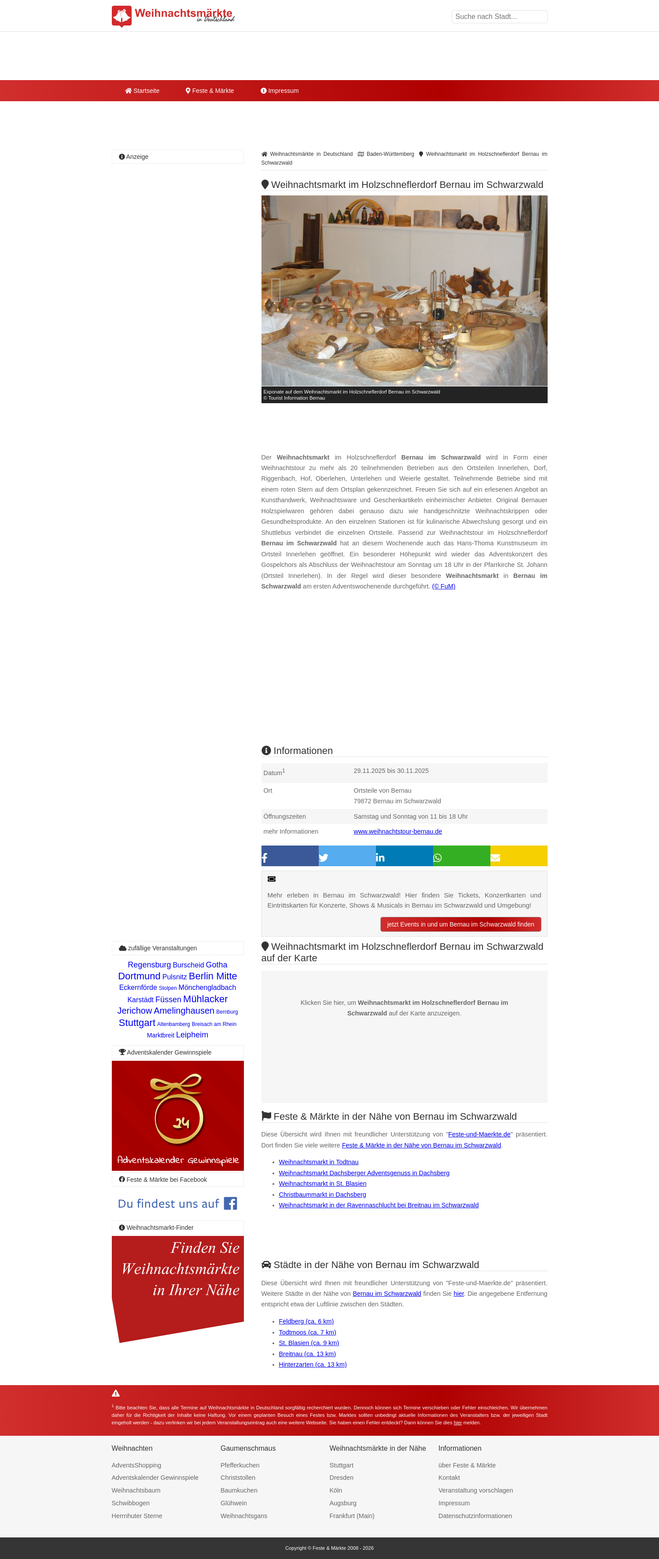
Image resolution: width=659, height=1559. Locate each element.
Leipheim (192, 1034)
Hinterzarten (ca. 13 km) (313, 1364)
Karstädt (140, 1000)
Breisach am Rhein (214, 1024)
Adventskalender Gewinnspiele (155, 1477)
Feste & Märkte (210, 90)
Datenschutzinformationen (475, 1515)
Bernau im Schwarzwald (387, 1293)
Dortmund (139, 976)
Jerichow (134, 1010)
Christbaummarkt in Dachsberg (322, 1194)
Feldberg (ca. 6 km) (306, 1321)
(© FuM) (443, 586)
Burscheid (188, 965)
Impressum (280, 90)
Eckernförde (138, 987)
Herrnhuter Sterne (137, 1515)
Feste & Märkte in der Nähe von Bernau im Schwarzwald (421, 1145)
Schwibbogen (131, 1503)
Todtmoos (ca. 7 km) (307, 1332)
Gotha (217, 964)
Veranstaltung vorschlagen (475, 1490)
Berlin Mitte (213, 976)
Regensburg (149, 964)
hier (459, 1293)
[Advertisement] (404, 675)
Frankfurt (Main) (352, 1515)
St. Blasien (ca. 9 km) (309, 1342)
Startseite (142, 90)
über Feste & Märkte (467, 1465)
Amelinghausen (184, 1010)
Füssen (168, 999)
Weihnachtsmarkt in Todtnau (319, 1162)
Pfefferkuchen (240, 1465)
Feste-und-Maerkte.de (479, 1134)
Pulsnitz (174, 977)
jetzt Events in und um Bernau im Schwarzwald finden (460, 924)
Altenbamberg (173, 1024)
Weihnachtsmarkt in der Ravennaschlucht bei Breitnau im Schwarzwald (379, 1205)
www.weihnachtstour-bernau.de (398, 831)
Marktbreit (160, 1035)
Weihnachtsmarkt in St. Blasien (323, 1183)
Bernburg (227, 1012)
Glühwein (234, 1503)
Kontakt (449, 1477)
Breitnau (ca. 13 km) (307, 1353)
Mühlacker (205, 998)
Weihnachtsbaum (136, 1490)
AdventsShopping (137, 1465)
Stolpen (168, 988)
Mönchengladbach (207, 987)
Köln (336, 1490)
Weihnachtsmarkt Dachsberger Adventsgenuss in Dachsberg (364, 1173)
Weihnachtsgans (244, 1515)
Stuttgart (137, 1022)
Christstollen (238, 1477)
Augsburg (343, 1503)
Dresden (341, 1477)
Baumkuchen (239, 1490)
